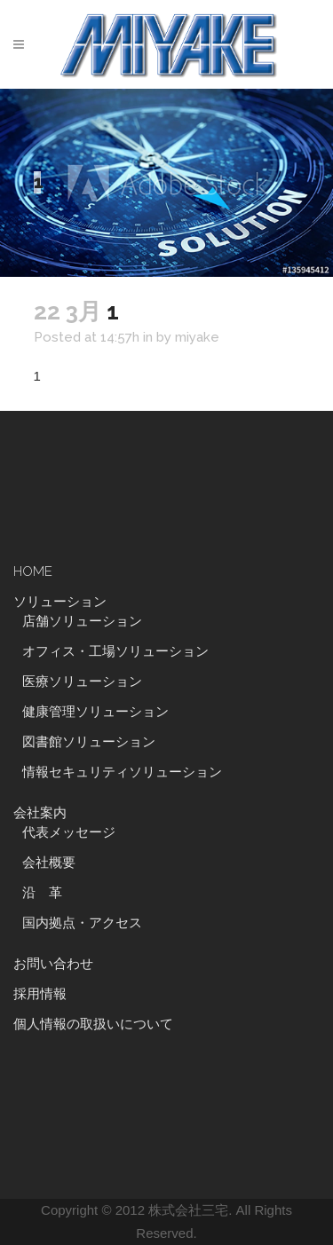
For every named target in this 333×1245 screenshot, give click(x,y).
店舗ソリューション (82, 621)
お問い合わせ (53, 964)
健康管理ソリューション (95, 712)
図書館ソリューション (88, 742)
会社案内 (40, 813)
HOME (32, 571)
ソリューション (60, 602)
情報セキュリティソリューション (122, 772)
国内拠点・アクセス (82, 923)
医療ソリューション (82, 681)
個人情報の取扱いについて (93, 1024)
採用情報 (40, 994)
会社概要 (48, 863)
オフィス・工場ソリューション (115, 651)
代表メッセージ (68, 832)
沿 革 (48, 893)
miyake (197, 337)
